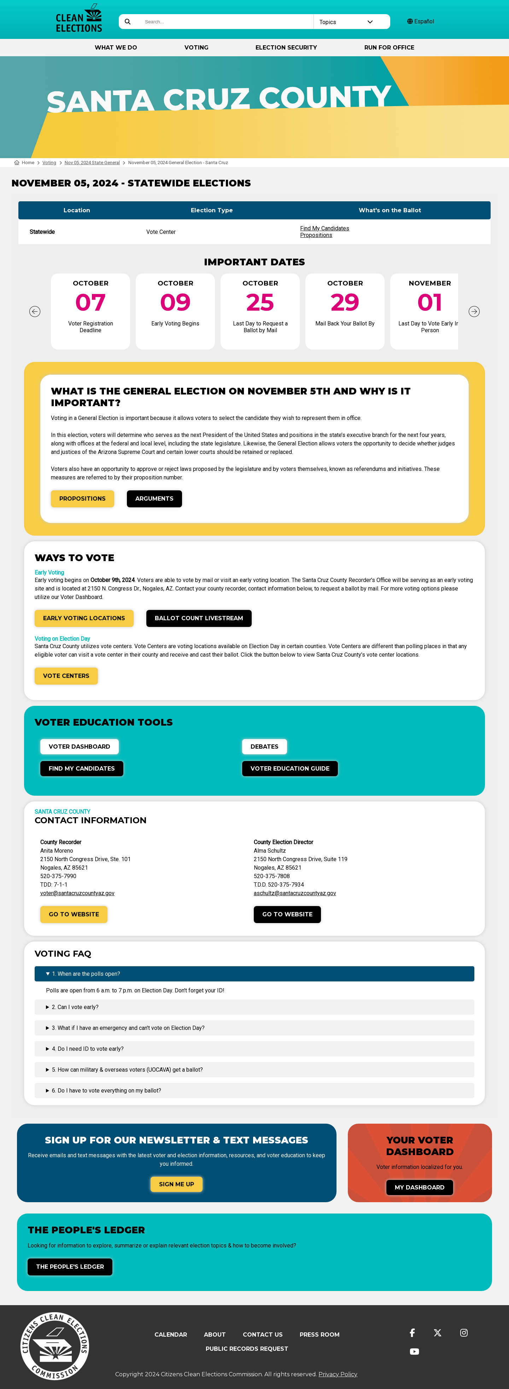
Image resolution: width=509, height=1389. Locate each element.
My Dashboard (420, 1187)
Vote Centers (66, 676)
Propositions (316, 235)
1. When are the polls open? (86, 973)
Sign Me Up (176, 1184)
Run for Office (389, 47)
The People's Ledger (70, 1266)
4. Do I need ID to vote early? (88, 1048)
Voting (197, 47)
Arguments (154, 498)
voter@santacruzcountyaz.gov (77, 893)
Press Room (320, 1334)
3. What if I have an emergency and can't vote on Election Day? (128, 1028)
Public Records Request (247, 1348)
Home (24, 162)
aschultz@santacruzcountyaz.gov (295, 893)
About (215, 1334)
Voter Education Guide (290, 768)
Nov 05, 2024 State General (92, 162)
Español (420, 21)
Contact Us (263, 1334)
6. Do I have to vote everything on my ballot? (106, 1090)
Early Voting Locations (84, 618)
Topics (346, 22)
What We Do (116, 47)
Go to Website (74, 914)
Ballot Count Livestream (199, 618)
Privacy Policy (337, 1374)
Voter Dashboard (79, 746)
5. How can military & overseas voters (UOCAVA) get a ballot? (127, 1069)
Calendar (170, 1334)
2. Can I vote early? (75, 1007)
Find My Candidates (324, 228)
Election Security (286, 47)
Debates (265, 746)
